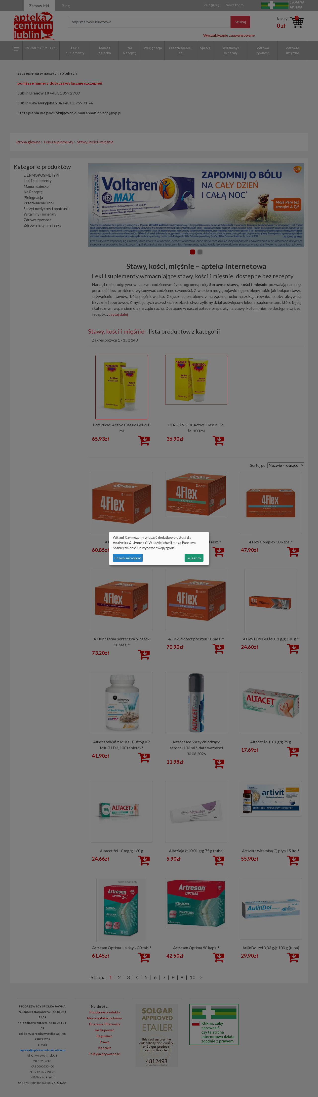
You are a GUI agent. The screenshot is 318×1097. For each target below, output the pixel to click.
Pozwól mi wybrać (128, 558)
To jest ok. (194, 558)
